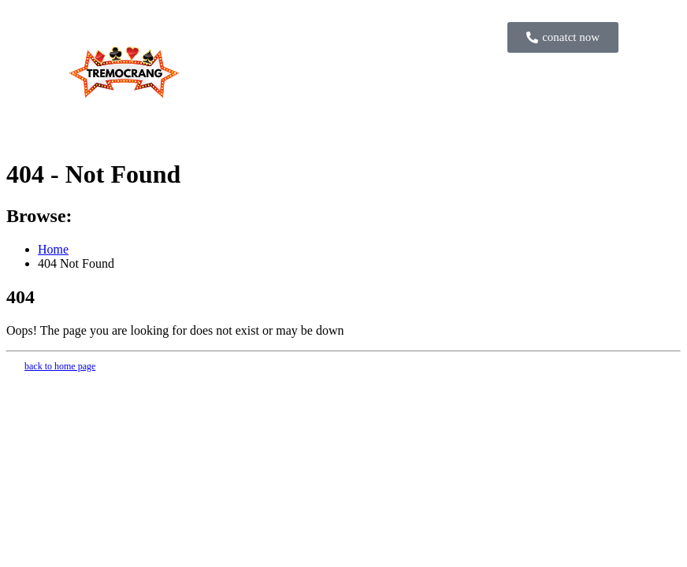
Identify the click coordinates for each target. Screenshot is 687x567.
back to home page (59, 366)
